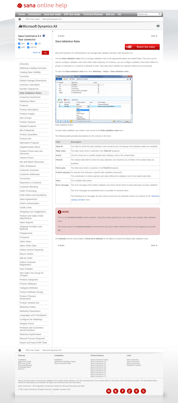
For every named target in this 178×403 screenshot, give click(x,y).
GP (39, 44)
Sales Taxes (25, 241)
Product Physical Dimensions (28, 297)
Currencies (25, 178)
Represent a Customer (30, 182)
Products (24, 105)
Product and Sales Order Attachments (31, 217)
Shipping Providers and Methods (31, 227)
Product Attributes (28, 283)
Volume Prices (26, 157)
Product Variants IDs (29, 303)
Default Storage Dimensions (33, 80)
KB (119, 14)
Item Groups (26, 118)
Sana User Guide (52, 14)
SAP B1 (33, 47)
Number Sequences (29, 89)
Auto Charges (26, 269)
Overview (24, 64)
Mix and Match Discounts (32, 162)
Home (21, 14)
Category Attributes (29, 288)
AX (31, 44)
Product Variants (27, 122)
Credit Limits (26, 207)
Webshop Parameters (30, 311)
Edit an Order (26, 258)
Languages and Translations (33, 315)
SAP (23, 47)
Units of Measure (28, 166)
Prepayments (26, 233)
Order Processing (28, 191)
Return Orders (26, 254)
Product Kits (25, 138)
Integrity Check (27, 323)
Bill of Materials (27, 130)
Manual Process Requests (32, 338)
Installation (34, 14)
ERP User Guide (72, 14)
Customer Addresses (30, 174)
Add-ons (110, 14)
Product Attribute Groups (31, 292)
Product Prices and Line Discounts (31, 152)
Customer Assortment (30, 97)
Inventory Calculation (30, 84)
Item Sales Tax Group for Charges (32, 274)
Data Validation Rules (31, 93)
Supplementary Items (30, 147)
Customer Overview (29, 170)
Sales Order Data (28, 245)
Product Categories (29, 279)
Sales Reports (26, 222)
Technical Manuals (93, 14)
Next (153, 36)
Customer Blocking (29, 187)
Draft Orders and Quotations (33, 195)
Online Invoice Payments (32, 250)
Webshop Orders (28, 307)
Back (62, 36)
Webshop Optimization (30, 334)
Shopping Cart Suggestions (33, 211)
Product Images (27, 114)
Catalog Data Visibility (30, 72)
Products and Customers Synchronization (31, 328)
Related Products (28, 126)
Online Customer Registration (28, 263)
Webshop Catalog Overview (33, 68)
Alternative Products (29, 143)
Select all (36, 52)
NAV (23, 44)
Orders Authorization (29, 203)
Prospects (24, 237)
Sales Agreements (28, 199)
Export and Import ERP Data (33, 342)
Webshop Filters (27, 101)
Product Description (29, 109)
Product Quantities (28, 134)
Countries (24, 76)
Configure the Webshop (31, 319)
